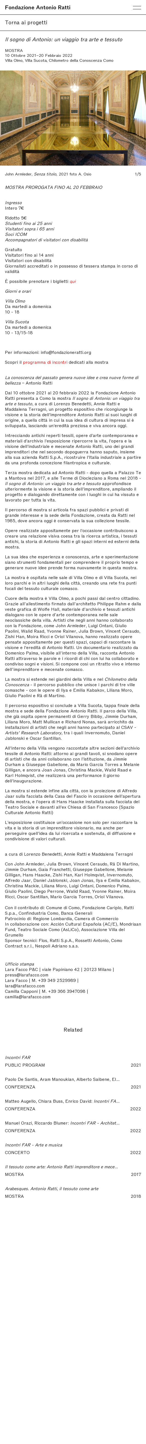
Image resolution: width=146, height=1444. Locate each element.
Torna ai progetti (26, 22)
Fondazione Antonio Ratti (37, 7)
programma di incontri (45, 362)
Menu (137, 7)
